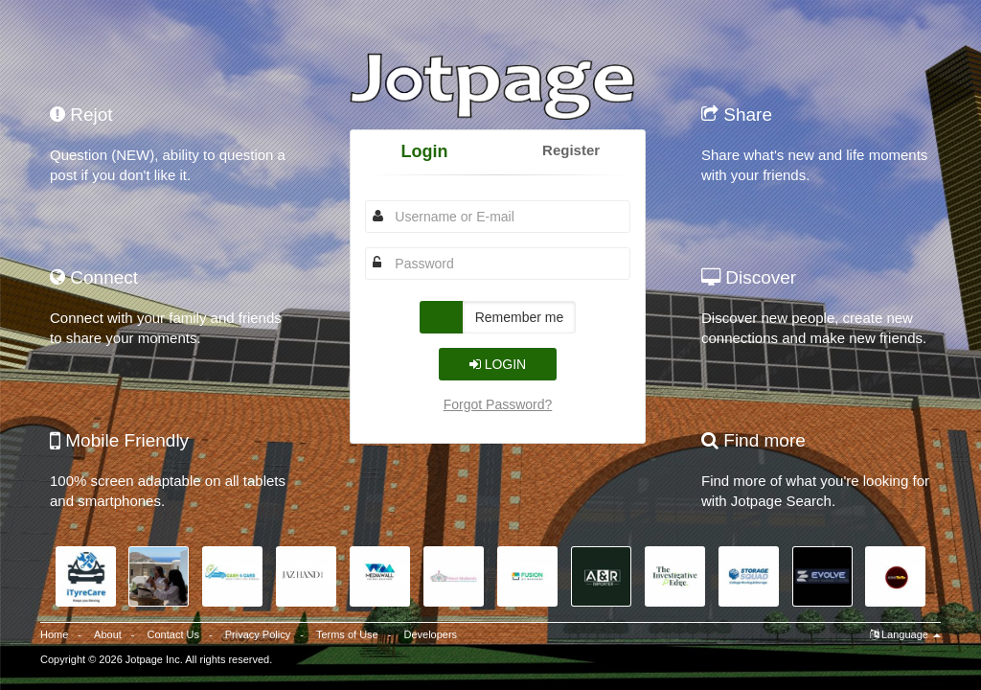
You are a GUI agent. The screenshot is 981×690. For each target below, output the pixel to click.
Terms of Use (347, 634)
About (108, 634)
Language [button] (905, 634)
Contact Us (173, 634)
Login (423, 151)
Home (54, 634)
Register (571, 150)
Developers (430, 634)
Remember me (519, 317)
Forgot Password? (498, 404)
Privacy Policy (257, 634)
